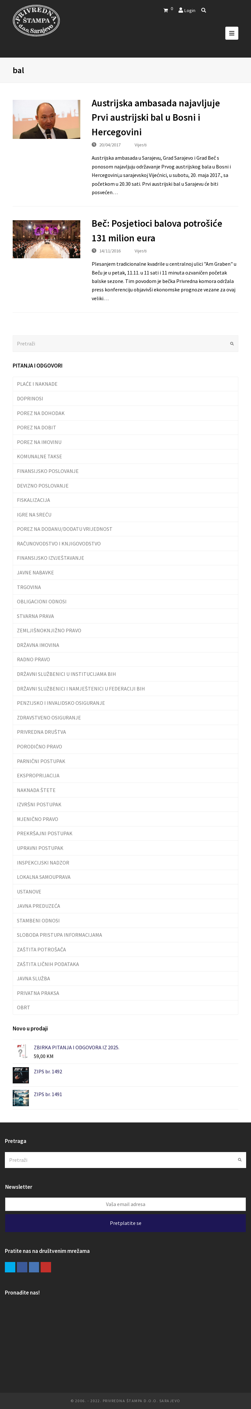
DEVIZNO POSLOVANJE (43, 485)
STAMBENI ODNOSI (38, 920)
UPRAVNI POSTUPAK (40, 848)
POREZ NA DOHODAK (41, 413)
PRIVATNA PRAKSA (38, 993)
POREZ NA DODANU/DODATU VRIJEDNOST (64, 529)
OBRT (23, 1007)
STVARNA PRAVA (35, 616)
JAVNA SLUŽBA (33, 978)
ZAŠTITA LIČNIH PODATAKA (48, 964)
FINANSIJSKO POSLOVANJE (48, 471)
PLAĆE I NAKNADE (37, 384)
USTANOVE (29, 891)
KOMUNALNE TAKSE (39, 456)
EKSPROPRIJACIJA (38, 775)
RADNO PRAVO (33, 659)
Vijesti (141, 144)
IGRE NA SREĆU (34, 514)
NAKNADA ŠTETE (36, 790)
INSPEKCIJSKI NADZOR (43, 862)
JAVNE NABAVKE (35, 572)
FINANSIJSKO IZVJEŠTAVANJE (50, 558)
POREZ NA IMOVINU (39, 442)
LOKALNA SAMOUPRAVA (44, 877)
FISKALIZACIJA (33, 500)
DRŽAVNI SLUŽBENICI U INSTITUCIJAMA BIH (66, 674)
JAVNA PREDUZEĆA (38, 906)
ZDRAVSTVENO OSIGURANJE (49, 717)
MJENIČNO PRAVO (37, 819)
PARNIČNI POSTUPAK (41, 761)
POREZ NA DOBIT (36, 427)
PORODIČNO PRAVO (39, 746)
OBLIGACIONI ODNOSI (42, 601)
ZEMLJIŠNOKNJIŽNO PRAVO (49, 630)
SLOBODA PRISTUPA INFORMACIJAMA (59, 935)
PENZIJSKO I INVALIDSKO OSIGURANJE (61, 703)
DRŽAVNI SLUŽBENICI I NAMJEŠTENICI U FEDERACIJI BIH (81, 688)
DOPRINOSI (30, 398)
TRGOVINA (29, 587)
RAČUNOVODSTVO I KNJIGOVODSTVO (59, 543)
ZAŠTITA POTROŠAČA (41, 949)
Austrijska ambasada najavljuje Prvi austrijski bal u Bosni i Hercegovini (156, 117)
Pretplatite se (125, 1223)
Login (189, 10)
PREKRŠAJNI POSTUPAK (45, 833)
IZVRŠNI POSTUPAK (39, 804)
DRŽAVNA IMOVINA (38, 645)
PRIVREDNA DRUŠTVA (41, 732)
